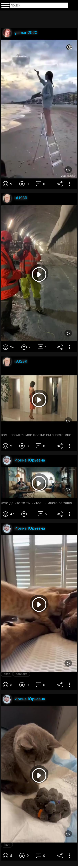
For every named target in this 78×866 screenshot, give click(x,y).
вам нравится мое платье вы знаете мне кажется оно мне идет (39, 435)
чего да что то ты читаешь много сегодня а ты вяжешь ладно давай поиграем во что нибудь (39, 503)
